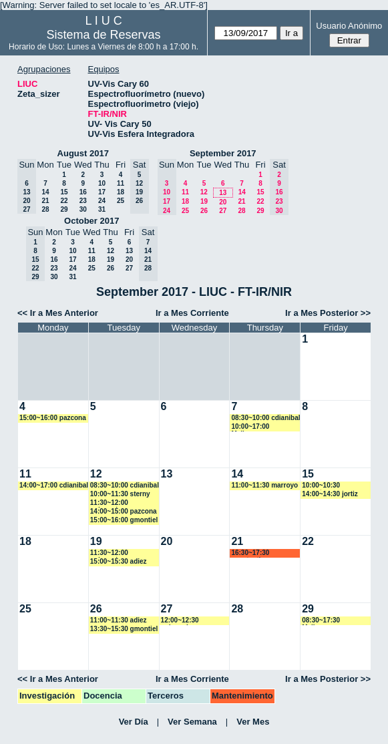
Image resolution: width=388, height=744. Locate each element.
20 (222, 202)
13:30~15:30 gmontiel (124, 628)
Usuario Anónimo (349, 26)
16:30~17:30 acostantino (250, 553)
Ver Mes (252, 722)
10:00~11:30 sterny (120, 494)
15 (63, 192)
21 (45, 200)
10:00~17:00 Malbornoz (250, 427)
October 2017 (91, 221)
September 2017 (223, 153)
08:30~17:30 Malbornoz (321, 620)
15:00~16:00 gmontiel (124, 520)
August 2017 (83, 153)
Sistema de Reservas (104, 34)
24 (102, 200)
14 (45, 192)
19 (204, 201)
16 (83, 192)
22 (63, 200)
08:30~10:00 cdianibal (265, 417)
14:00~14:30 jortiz (330, 494)
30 (83, 209)
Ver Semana (192, 722)
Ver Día (133, 722)
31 (102, 209)
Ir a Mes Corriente (192, 313)
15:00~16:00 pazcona (52, 417)
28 (45, 209)
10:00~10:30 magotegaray (322, 486)
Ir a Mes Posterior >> (328, 313)
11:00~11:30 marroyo (264, 485)
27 (222, 210)
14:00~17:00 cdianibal (53, 485)
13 (222, 192)
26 (204, 210)
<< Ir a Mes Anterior (57, 313)
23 (83, 200)
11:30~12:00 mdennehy (109, 503)
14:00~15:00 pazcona (123, 511)
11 (120, 183)
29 (63, 209)
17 (102, 192)
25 (120, 200)
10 (102, 183)
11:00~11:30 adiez (118, 620)
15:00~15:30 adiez (118, 561)
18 (120, 192)
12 (204, 192)
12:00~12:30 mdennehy (180, 620)
